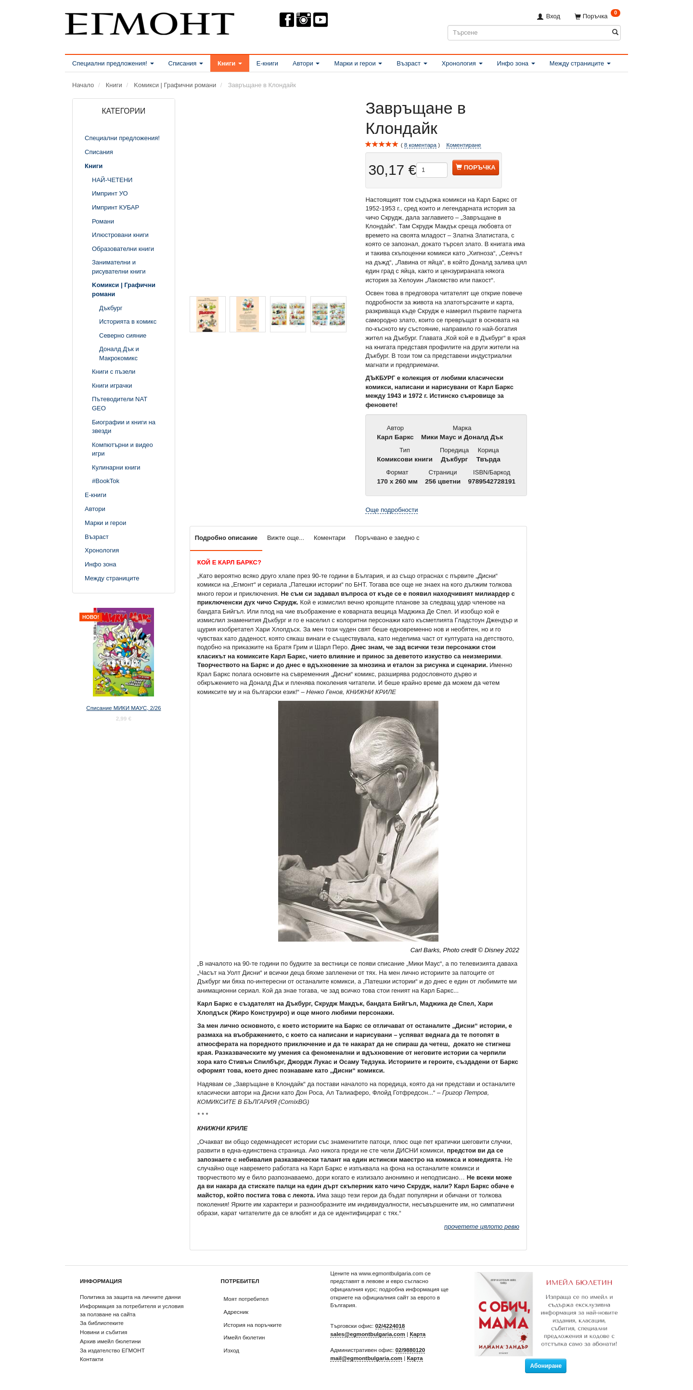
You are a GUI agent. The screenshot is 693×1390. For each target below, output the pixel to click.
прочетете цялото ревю (481, 1226)
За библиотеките (102, 1323)
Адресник (236, 1312)
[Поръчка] (597, 16)
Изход (232, 1350)
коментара (420, 145)
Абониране (546, 1366)
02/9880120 (410, 1350)
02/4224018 (390, 1326)
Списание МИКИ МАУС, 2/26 (123, 708)
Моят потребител (246, 1299)
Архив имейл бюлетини (110, 1341)
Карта (417, 1334)
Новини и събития (103, 1332)
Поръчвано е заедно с (387, 537)
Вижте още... (285, 537)
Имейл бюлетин (244, 1337)
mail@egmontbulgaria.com (366, 1358)
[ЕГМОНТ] (149, 22)
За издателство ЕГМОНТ (112, 1350)
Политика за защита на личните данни (130, 1297)
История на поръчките (253, 1325)
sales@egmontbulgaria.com (367, 1334)
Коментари (330, 537)
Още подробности (391, 509)
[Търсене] (615, 32)
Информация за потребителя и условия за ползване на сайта (132, 1310)
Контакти (91, 1359)
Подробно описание (226, 537)
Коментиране (463, 145)
